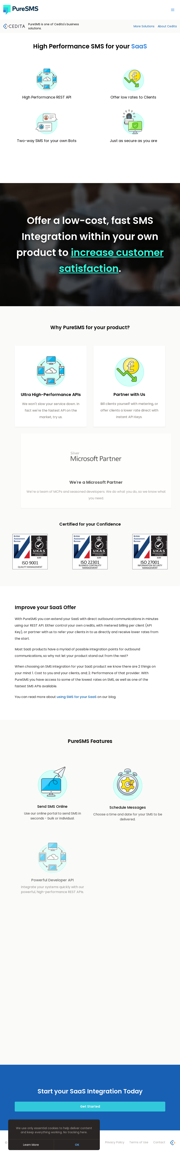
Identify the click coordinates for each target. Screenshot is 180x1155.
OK (77, 1145)
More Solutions (144, 26)
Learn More (31, 1145)
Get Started (90, 1106)
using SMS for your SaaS (77, 696)
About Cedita (167, 26)
